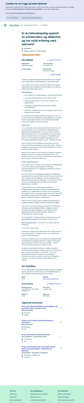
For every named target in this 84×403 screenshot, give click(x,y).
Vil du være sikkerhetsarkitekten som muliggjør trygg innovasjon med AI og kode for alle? (40, 307)
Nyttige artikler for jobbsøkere (39, 394)
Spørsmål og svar (35, 397)
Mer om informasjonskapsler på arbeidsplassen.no (21, 13)
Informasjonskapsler (16, 400)
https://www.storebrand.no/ (51, 279)
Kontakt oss (13, 394)
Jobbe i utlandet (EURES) (37, 400)
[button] (53, 283)
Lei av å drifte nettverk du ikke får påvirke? (36, 334)
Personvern (13, 397)
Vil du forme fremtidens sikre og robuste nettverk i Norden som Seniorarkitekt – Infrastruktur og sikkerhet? (39, 349)
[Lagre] (60, 308)
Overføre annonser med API (66, 400)
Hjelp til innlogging (63, 397)
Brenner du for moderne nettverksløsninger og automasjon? (37, 321)
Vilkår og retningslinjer (64, 394)
